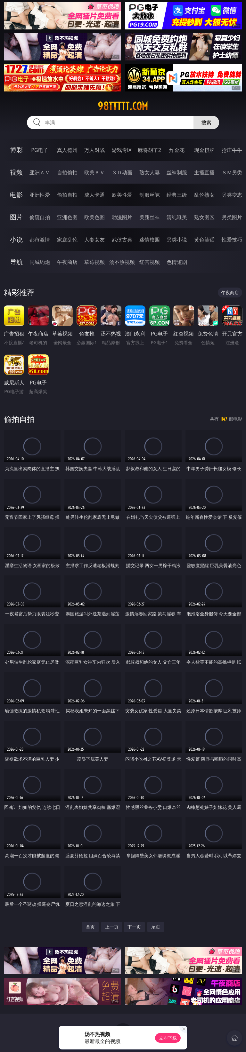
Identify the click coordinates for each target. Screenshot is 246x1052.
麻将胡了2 (149, 150)
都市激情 (39, 239)
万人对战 (94, 150)
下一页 (134, 927)
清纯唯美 (177, 217)
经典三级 (177, 194)
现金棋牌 (204, 150)
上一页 (112, 927)
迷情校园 (149, 239)
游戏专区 (122, 150)
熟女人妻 (149, 172)
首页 (90, 927)
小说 (16, 239)
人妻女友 (94, 239)
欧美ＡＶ (94, 172)
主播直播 (204, 172)
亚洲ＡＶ (39, 172)
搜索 (206, 122)
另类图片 (232, 217)
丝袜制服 (177, 172)
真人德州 (67, 150)
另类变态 (232, 194)
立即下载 (168, 1038)
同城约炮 (39, 261)
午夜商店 (67, 261)
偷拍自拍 (67, 194)
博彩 (16, 150)
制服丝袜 (149, 194)
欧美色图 (94, 217)
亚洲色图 (67, 217)
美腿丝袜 (149, 217)
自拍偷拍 (67, 172)
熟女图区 (204, 217)
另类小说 (177, 239)
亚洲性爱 (39, 194)
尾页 (155, 927)
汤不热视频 (122, 261)
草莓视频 (94, 261)
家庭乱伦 (67, 239)
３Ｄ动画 (122, 172)
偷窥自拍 (39, 217)
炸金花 (176, 150)
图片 (16, 217)
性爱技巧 (232, 239)
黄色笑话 (204, 239)
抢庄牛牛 (232, 150)
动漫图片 (122, 217)
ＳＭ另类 (232, 172)
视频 (16, 172)
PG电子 (39, 150)
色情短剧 (177, 261)
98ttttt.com (123, 106)
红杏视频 (149, 261)
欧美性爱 (122, 194)
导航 (16, 261)
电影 (16, 194)
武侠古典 (122, 239)
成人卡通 (94, 194)
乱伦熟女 (204, 194)
